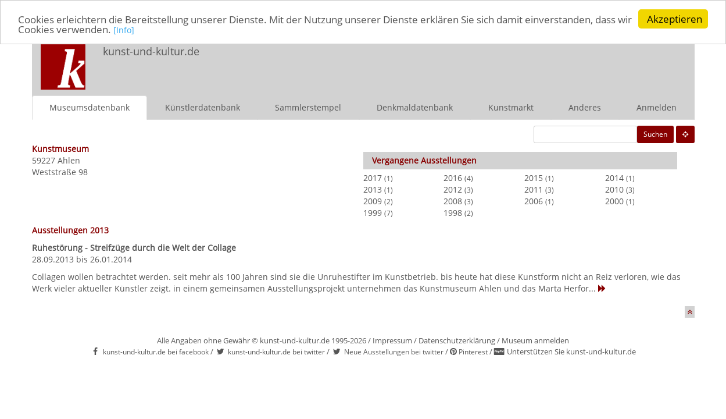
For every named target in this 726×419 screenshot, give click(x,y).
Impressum (392, 340)
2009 (372, 200)
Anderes (584, 106)
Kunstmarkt (511, 106)
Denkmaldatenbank (415, 106)
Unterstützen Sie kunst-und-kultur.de (571, 351)
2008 (453, 200)
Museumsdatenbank (89, 106)
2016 (453, 177)
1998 (453, 212)
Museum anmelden (535, 340)
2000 (614, 200)
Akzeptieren (674, 19)
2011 (533, 188)
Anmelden (656, 106)
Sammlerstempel (308, 106)
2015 (533, 177)
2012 (453, 188)
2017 (372, 177)
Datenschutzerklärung (457, 340)
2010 (614, 188)
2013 (372, 188)
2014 (614, 177)
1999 (372, 212)
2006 (533, 200)
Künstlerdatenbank (202, 106)
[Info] (123, 29)
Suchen (655, 134)
